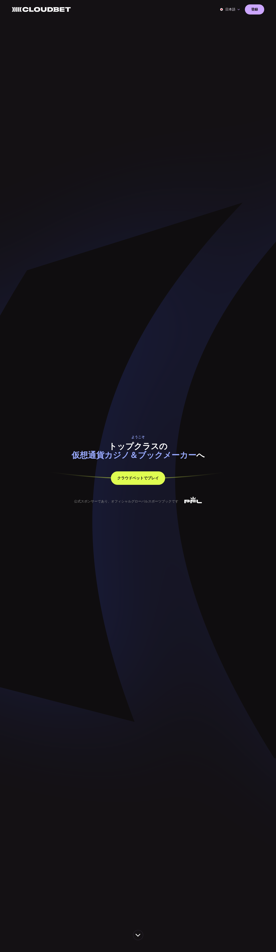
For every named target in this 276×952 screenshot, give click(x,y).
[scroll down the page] (138, 935)
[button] (230, 9)
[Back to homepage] (41, 9)
